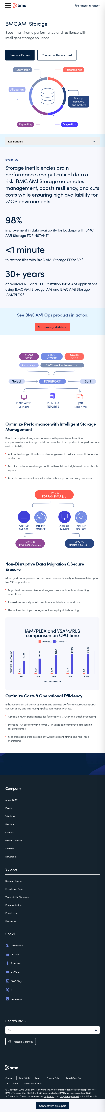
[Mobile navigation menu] (52, 141)
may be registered (69, 1096)
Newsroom (10, 856)
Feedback (10, 824)
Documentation (13, 905)
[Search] (97, 1030)
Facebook (13, 963)
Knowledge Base (14, 889)
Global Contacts (13, 840)
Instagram (13, 999)
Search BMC (15, 1020)
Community (13, 945)
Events (8, 808)
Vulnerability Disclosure (17, 897)
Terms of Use (19, 1093)
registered (49, 1096)
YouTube (12, 972)
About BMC (11, 800)
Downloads (11, 913)
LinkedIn (12, 954)
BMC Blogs (13, 981)
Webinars (10, 816)
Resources (10, 921)
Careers (9, 832)
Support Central (13, 881)
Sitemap (9, 848)
